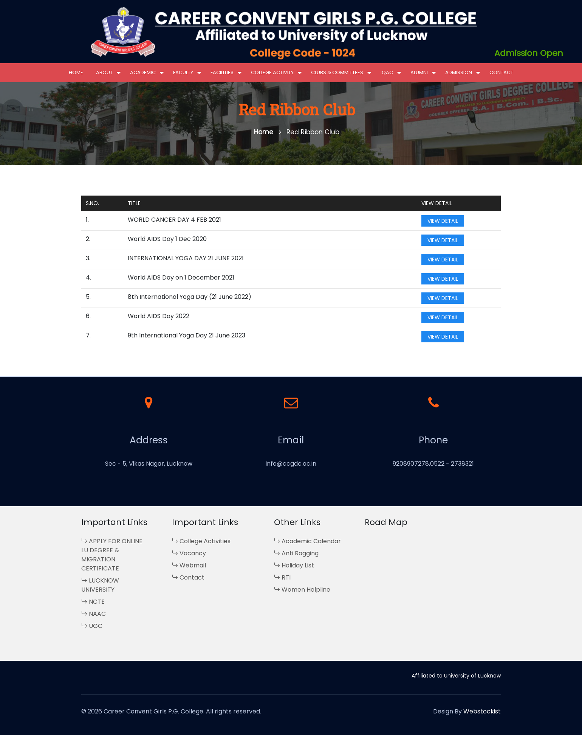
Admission (458, 72)
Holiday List (294, 565)
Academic (143, 72)
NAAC (93, 613)
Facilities (222, 72)
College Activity (272, 72)
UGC (91, 626)
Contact (501, 72)
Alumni (419, 72)
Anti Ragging (296, 553)
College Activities (201, 541)
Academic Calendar (307, 541)
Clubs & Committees (337, 72)
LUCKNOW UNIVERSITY (100, 585)
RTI (282, 577)
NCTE (93, 601)
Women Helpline (302, 589)
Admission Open (528, 53)
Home (76, 72)
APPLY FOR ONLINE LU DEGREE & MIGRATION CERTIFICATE (111, 555)
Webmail (189, 565)
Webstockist (482, 711)
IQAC (387, 72)
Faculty (183, 72)
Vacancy (189, 553)
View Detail (442, 221)
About (104, 72)
